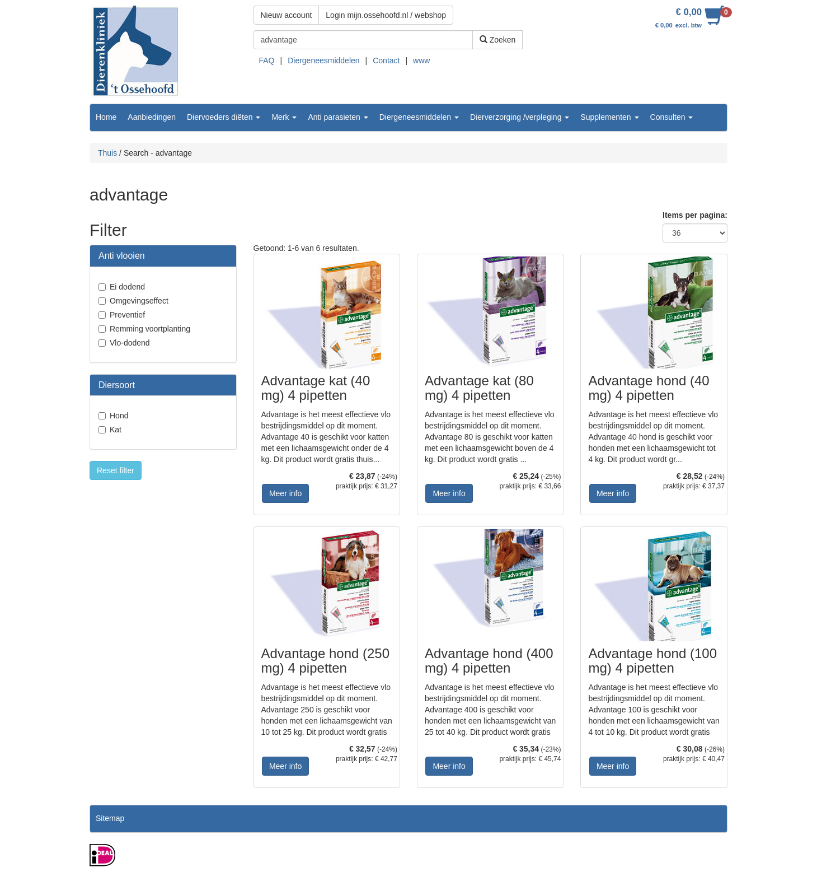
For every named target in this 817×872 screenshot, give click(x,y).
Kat (115, 429)
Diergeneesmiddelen (323, 60)
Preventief (127, 314)
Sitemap (110, 818)
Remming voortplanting (150, 328)
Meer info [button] (285, 493)
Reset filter (115, 470)
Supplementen (609, 117)
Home (106, 117)
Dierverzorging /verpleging (519, 117)
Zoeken (498, 39)
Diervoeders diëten (223, 117)
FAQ (267, 60)
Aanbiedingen (152, 117)
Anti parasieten (338, 117)
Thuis (107, 152)
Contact (386, 60)
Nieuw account (286, 15)
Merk (284, 117)
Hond (119, 415)
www (421, 60)
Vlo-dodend (130, 342)
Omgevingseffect (139, 300)
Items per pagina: (695, 215)
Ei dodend (127, 286)
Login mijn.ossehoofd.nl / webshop (386, 15)
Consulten (671, 117)
